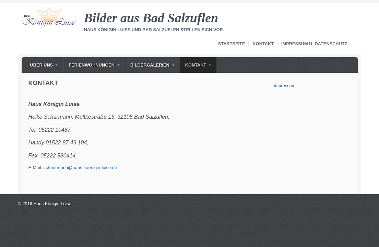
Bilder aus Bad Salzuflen (151, 18)
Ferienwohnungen (92, 65)
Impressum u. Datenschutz (314, 43)
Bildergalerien (149, 65)
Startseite (231, 43)
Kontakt (263, 43)
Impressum (284, 85)
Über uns (41, 65)
